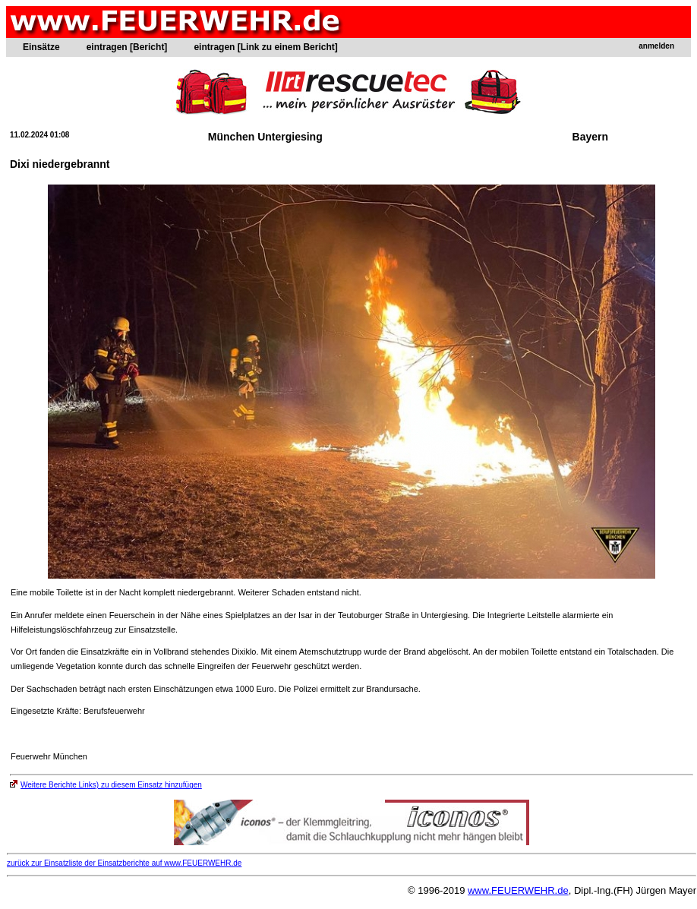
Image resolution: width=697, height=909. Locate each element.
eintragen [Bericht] (127, 47)
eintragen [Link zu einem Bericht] (265, 47)
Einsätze (41, 47)
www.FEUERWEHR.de (518, 890)
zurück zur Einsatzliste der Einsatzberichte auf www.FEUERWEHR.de (124, 863)
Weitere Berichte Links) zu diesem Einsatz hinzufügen (106, 785)
